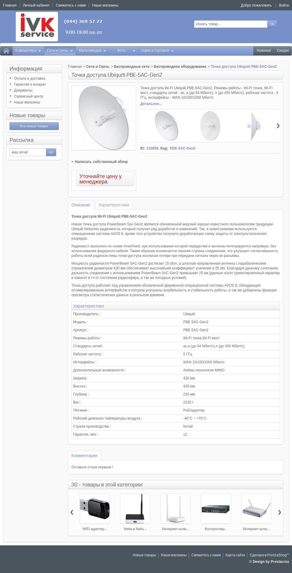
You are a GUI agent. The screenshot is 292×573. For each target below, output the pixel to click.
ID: (142, 148)
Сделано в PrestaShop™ (269, 555)
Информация (26, 69)
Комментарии (84, 456)
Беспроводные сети (132, 67)
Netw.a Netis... (135, 529)
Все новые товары (34, 126)
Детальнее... (151, 104)
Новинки (264, 50)
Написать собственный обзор (101, 162)
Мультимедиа (92, 50)
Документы (23, 90)
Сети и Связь (60, 50)
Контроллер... (216, 529)
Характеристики (114, 205)
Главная (75, 67)
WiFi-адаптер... (95, 529)
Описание (80, 205)
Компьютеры (28, 50)
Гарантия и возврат (30, 84)
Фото (126, 50)
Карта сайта (235, 555)
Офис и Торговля (157, 50)
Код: (164, 148)
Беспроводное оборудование (180, 67)
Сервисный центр (28, 96)
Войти (284, 5)
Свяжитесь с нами (206, 555)
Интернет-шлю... (175, 529)
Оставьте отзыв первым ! (92, 467)
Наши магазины (27, 102)
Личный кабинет (36, 5)
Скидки (283, 50)
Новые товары (27, 115)
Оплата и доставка (29, 78)
